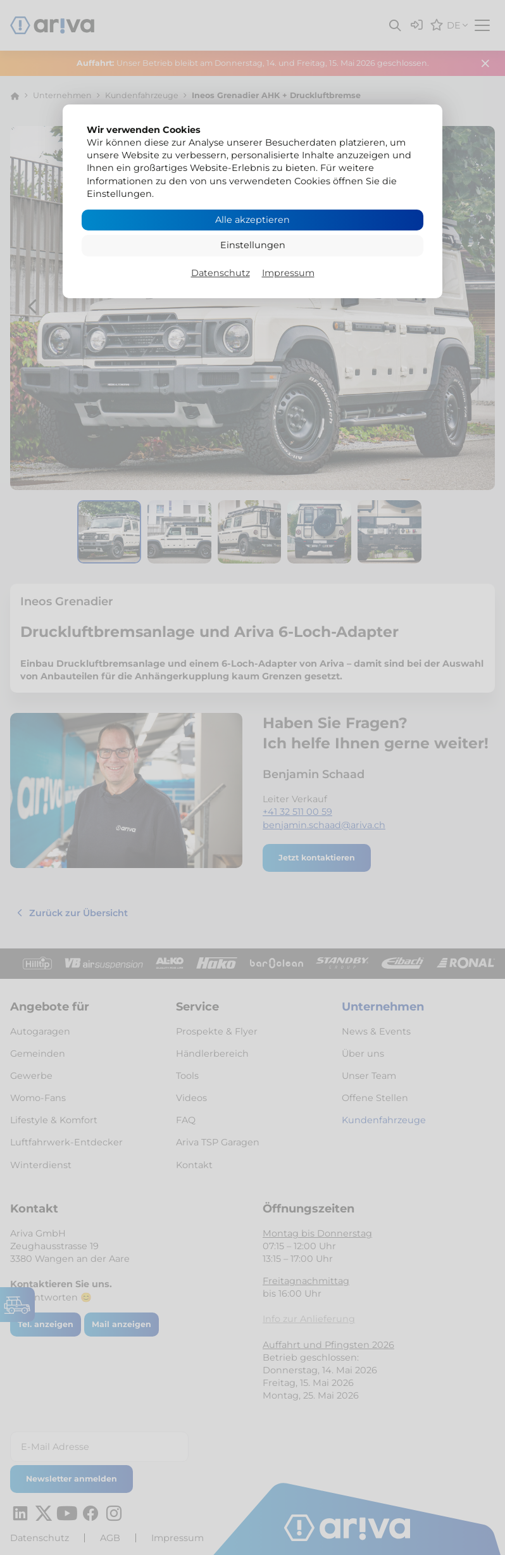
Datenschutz (220, 273)
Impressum (288, 273)
